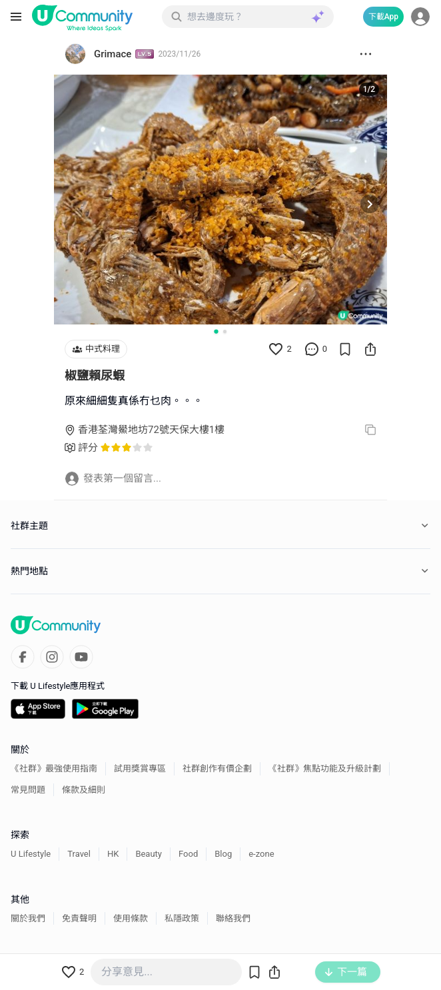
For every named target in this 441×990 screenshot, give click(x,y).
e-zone (261, 854)
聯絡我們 (233, 918)
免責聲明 (79, 918)
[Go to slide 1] (216, 331)
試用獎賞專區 (140, 768)
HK (113, 854)
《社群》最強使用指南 (54, 768)
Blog (223, 854)
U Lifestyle (31, 854)
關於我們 (28, 918)
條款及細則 (83, 790)
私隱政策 (182, 918)
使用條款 (130, 918)
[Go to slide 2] (224, 331)
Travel (79, 854)
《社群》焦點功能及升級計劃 (324, 768)
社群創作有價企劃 (217, 768)
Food (188, 854)
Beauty (148, 854)
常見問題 (28, 790)
